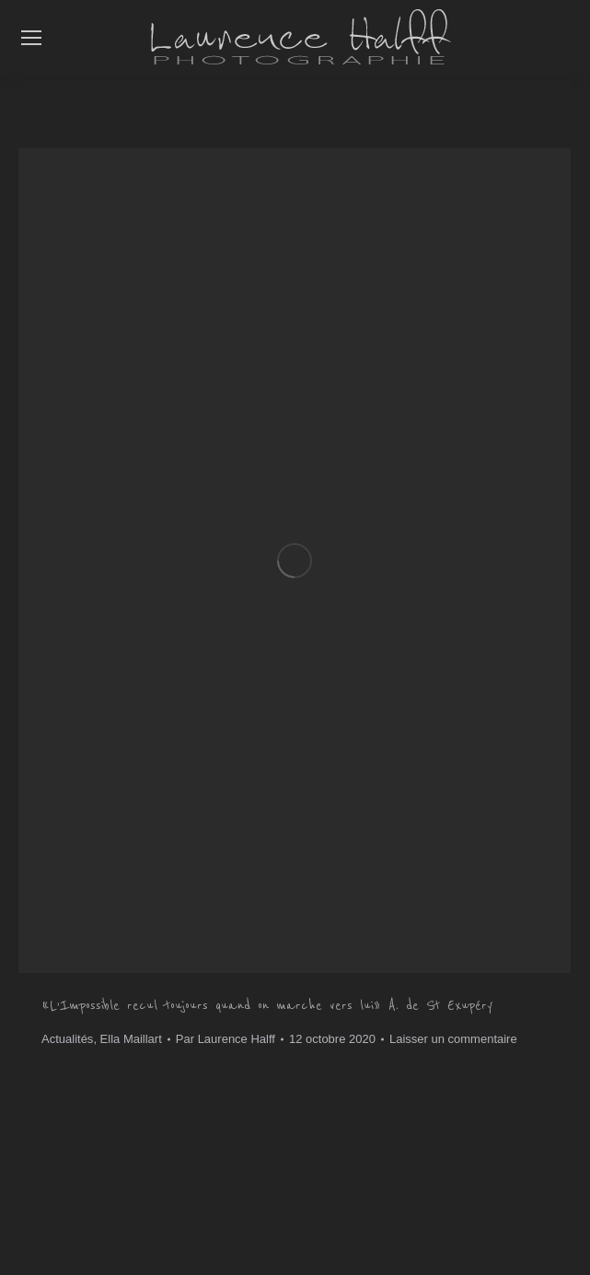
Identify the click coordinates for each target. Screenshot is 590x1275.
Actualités (67, 1039)
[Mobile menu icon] (31, 38)
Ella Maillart (131, 1039)
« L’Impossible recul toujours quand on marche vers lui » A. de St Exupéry (266, 1005)
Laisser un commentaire (453, 1039)
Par (225, 1039)
